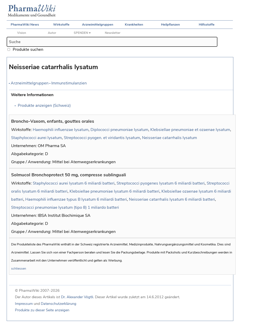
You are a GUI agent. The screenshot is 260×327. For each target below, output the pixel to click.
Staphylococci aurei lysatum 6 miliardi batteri (74, 183)
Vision (21, 33)
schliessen (18, 268)
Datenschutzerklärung (58, 303)
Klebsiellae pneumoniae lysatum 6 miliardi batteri (114, 191)
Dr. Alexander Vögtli (77, 297)
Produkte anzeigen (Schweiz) (44, 105)
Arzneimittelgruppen (97, 24)
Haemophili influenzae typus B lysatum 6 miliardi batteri (76, 199)
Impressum (24, 303)
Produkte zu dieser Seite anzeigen (42, 310)
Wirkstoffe (61, 24)
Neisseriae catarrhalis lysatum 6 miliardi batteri (172, 199)
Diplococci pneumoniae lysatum (119, 129)
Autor (52, 33)
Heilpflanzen (170, 24)
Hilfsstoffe (207, 24)
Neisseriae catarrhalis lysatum (169, 137)
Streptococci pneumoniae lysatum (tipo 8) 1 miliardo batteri (65, 207)
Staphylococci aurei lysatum (36, 137)
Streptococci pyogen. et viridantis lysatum (102, 137)
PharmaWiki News (25, 24)
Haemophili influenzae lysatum (60, 129)
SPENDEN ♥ (82, 33)
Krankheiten (134, 24)
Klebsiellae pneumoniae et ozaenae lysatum (190, 129)
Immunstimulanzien (69, 83)
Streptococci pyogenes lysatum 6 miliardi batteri (161, 183)
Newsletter (112, 33)
